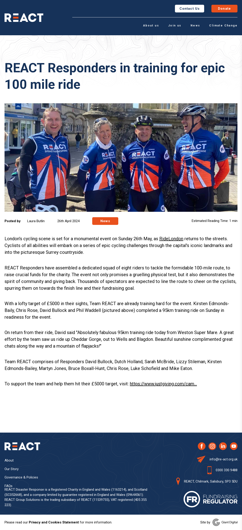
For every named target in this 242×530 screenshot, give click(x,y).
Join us (175, 25)
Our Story (12, 469)
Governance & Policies (21, 477)
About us (151, 25)
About (9, 460)
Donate (224, 9)
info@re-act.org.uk (223, 459)
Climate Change (223, 25)
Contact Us (189, 9)
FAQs (8, 486)
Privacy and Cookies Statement (54, 522)
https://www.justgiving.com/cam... (163, 383)
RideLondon (171, 238)
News (195, 25)
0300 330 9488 (226, 470)
